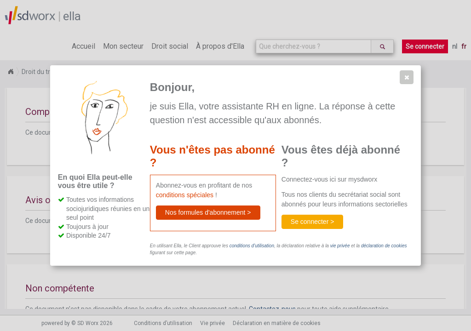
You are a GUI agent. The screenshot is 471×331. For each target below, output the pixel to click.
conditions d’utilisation (252, 245)
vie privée (340, 245)
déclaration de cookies (384, 245)
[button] (407, 77)
